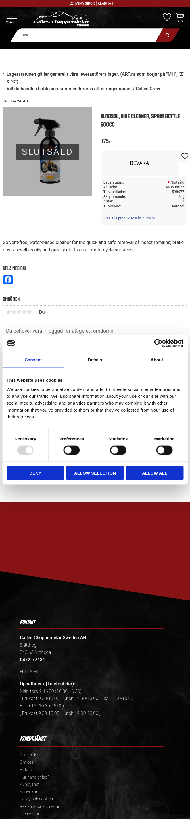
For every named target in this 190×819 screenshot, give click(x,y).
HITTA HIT (30, 671)
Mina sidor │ (86, 3)
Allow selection (95, 472)
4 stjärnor (24, 312)
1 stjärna (8, 312)
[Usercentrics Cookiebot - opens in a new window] (158, 343)
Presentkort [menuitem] (30, 814)
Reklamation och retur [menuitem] (40, 806)
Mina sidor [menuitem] (29, 755)
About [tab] (157, 359)
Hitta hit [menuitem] (27, 769)
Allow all (154, 472)
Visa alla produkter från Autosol (129, 218)
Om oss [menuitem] (27, 762)
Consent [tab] (33, 359)
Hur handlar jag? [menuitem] (34, 777)
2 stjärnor (13, 312)
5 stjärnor (29, 312)
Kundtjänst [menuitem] (29, 784)
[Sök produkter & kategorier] (86, 35)
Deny (35, 472)
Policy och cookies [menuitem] (36, 799)
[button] (12, 19)
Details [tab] (95, 359)
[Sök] (167, 35)
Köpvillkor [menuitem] (28, 791)
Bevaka (139, 163)
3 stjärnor (19, 312)
